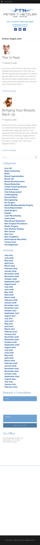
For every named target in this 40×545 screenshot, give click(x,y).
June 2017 (9, 321)
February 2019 (10, 268)
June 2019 (9, 258)
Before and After (7, 479)
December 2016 (11, 337)
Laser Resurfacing (12, 216)
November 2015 (11, 371)
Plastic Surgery (11, 226)
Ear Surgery (9, 202)
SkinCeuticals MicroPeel (15, 239)
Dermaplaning (10, 200)
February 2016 (10, 363)
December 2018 (11, 274)
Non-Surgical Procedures (15, 223)
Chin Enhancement (13, 192)
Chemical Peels (11, 189)
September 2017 (11, 313)
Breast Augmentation (14, 176)
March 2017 (9, 329)
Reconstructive (7, 477)
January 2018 (10, 303)
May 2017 (8, 324)
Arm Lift (8, 168)
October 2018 (10, 279)
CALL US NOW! (20, 21)
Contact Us (5, 481)
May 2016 (8, 355)
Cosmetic (28, 475)
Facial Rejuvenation (13, 208)
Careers (4, 526)
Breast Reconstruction (14, 181)
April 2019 (8, 263)
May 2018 (8, 292)
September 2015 (11, 376)
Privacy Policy (6, 524)
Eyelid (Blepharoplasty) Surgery (18, 205)
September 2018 (11, 281)
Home (4, 475)
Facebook (5, 508)
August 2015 (10, 379)
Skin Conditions (11, 237)
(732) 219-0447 (9, 495)
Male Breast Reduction (14, 221)
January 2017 (10, 334)
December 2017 (11, 305)
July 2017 (8, 318)
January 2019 (10, 271)
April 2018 (8, 295)
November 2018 (11, 276)
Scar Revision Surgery (14, 229)
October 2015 (10, 374)
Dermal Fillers (10, 197)
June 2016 (9, 353)
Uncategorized (11, 245)
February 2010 (10, 387)
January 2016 (10, 366)
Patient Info (17, 479)
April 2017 (8, 326)
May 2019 (8, 260)
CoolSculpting (10, 195)
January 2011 (10, 384)
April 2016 (8, 358)
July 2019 (8, 255)
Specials (28, 479)
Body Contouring (12, 171)
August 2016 (10, 347)
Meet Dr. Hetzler (19, 475)
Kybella (7, 213)
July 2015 (8, 382)
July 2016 (8, 350)
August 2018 (10, 284)
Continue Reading (9, 91)
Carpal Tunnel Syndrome (15, 187)
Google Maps (6, 510)
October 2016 (10, 342)
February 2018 (10, 300)
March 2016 (9, 360)
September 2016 (11, 345)
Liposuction (9, 218)
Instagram (5, 512)
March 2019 (9, 266)
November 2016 (11, 339)
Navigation (8, 1)
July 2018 (8, 287)
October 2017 (10, 310)
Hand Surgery (10, 210)
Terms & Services (7, 522)
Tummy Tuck (10, 242)
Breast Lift (9, 179)
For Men (16, 477)
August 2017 (10, 316)
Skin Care (8, 234)
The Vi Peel (11, 58)
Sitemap (4, 530)
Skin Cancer (9, 231)
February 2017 (10, 332)
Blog (3, 528)
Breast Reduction (12, 184)
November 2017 (11, 308)
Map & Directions (8, 497)
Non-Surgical (29, 477)
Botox (7, 173)
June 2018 (9, 289)
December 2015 (11, 368)
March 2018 (9, 297)
